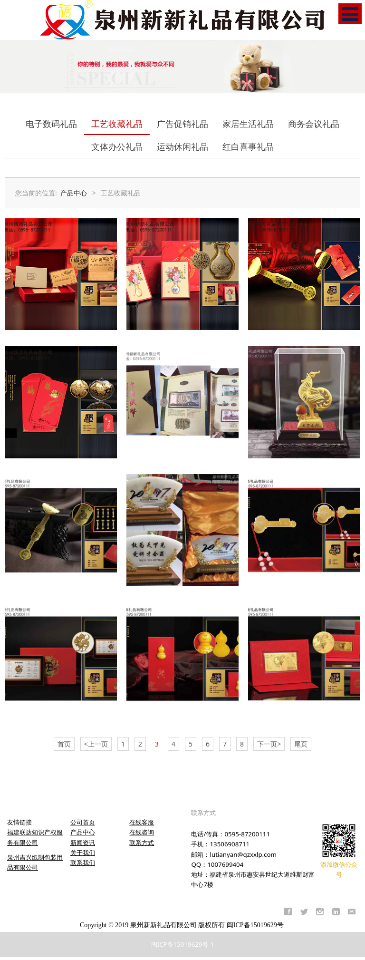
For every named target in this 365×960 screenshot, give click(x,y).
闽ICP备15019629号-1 (182, 944)
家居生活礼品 (248, 123)
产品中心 (73, 192)
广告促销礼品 (182, 123)
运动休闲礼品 (182, 146)
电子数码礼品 (51, 123)
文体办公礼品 (117, 146)
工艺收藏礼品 (117, 123)
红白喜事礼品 (248, 146)
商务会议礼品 (313, 123)
